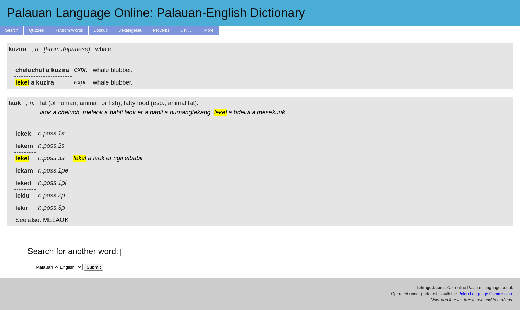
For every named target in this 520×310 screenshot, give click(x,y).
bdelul (242, 112)
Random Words (68, 30)
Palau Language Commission (485, 293)
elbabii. (134, 158)
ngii (118, 158)
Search (11, 30)
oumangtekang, (191, 112)
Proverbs (161, 30)
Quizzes (36, 30)
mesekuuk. (272, 112)
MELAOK (56, 220)
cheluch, (69, 112)
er (140, 112)
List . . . (187, 30)
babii (116, 112)
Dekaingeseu (130, 30)
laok (45, 112)
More (208, 30)
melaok (93, 112)
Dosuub (101, 30)
